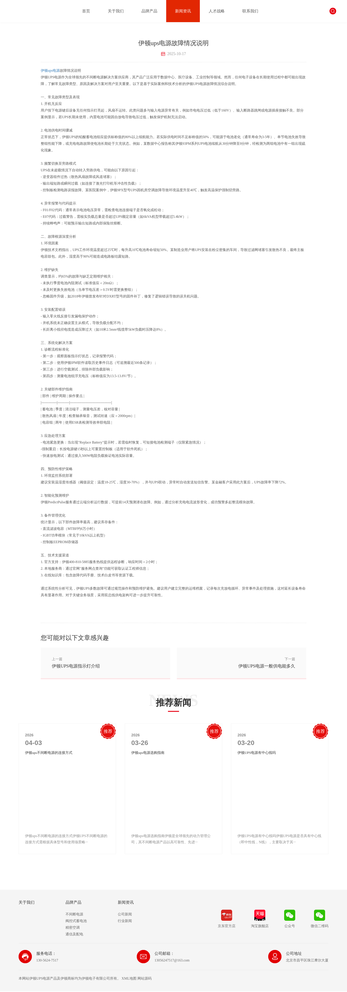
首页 (86, 11)
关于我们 (116, 11)
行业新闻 (125, 921)
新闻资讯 (183, 11)
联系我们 (250, 11)
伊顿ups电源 (50, 70)
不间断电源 (74, 915)
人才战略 (217, 11)
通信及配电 (74, 935)
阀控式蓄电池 (76, 921)
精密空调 (73, 928)
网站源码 (144, 979)
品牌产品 (149, 11)
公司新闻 (125, 915)
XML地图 (129, 979)
